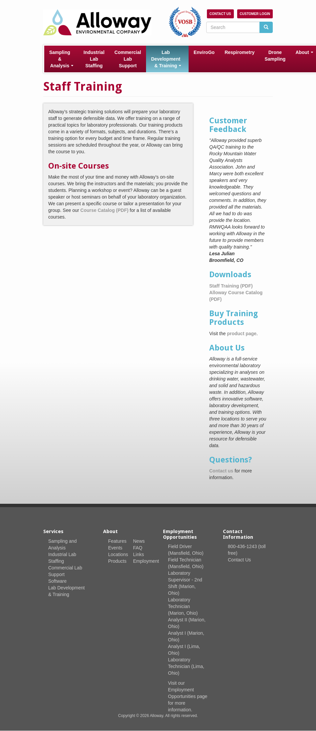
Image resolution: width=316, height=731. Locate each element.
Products (117, 561)
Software (57, 581)
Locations (118, 554)
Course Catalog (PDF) (104, 210)
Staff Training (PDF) (231, 286)
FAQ (137, 547)
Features (117, 541)
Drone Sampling (274, 56)
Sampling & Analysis (61, 59)
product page (241, 333)
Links (138, 554)
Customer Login (255, 14)
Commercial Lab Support (127, 59)
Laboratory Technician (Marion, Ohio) (183, 606)
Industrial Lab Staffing (93, 59)
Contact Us (220, 14)
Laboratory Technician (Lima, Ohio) (186, 666)
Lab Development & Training (166, 59)
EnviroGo (204, 52)
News (139, 541)
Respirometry (239, 52)
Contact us (221, 470)
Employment (146, 561)
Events (115, 547)
